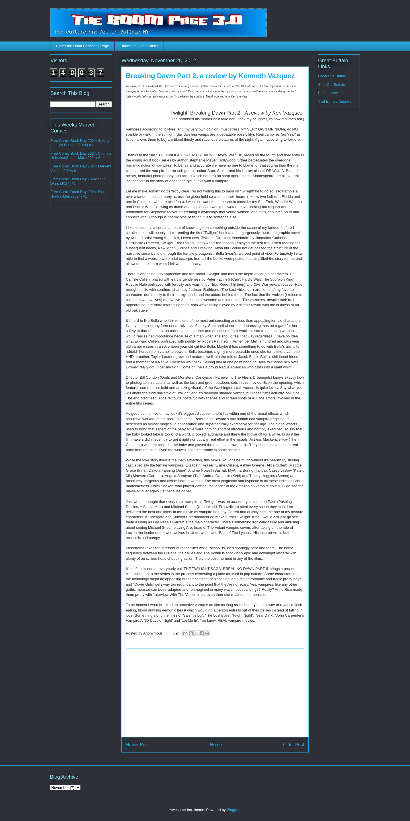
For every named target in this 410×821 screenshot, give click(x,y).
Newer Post (137, 744)
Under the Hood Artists (139, 46)
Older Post (293, 744)
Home (216, 744)
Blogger (233, 810)
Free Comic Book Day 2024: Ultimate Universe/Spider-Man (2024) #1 (81, 155)
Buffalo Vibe (328, 93)
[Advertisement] (215, 693)
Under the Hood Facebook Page (82, 46)
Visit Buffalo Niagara (334, 101)
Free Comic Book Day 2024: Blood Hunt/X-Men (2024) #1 (78, 194)
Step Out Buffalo (331, 84)
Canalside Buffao (332, 76)
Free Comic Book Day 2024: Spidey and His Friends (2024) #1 (79, 142)
